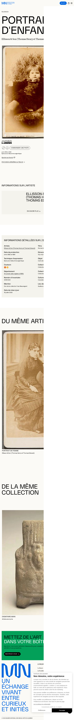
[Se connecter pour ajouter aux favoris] (8, 157)
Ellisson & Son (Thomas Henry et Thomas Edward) (19, 248)
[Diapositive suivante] (70, 502)
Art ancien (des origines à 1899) (14, 274)
